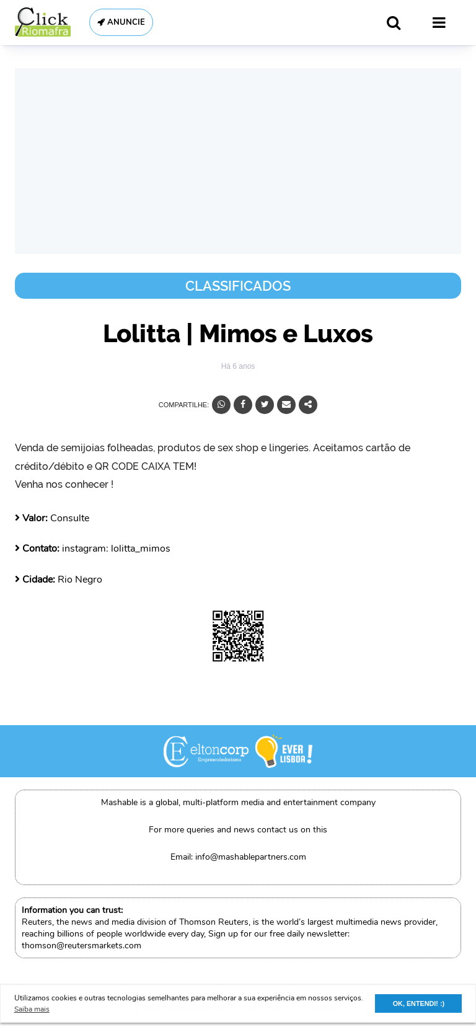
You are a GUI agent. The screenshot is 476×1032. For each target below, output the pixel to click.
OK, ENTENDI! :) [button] (418, 1003)
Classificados (238, 286)
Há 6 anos (238, 366)
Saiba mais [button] (32, 1009)
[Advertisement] (238, 161)
